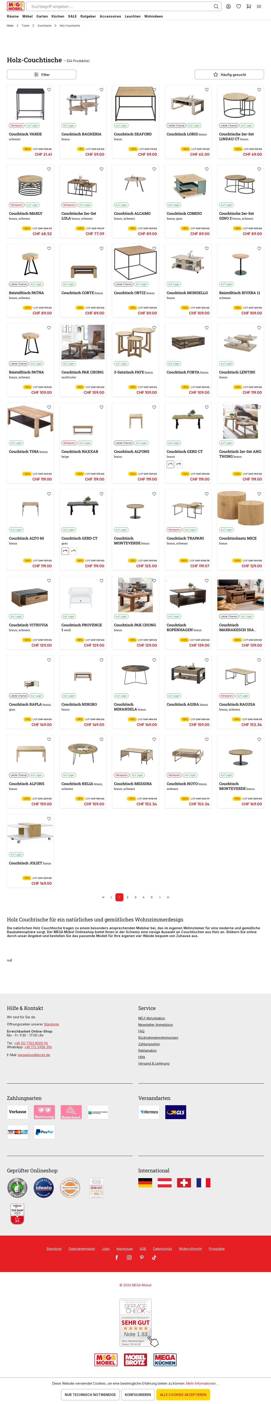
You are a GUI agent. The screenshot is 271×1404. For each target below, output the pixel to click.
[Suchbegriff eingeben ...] (124, 6)
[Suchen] (216, 6)
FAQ (141, 1031)
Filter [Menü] (42, 74)
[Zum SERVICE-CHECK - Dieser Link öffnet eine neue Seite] (135, 1323)
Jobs (106, 1249)
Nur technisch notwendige (90, 1395)
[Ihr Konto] (228, 6)
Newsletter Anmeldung (155, 1025)
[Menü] (259, 6)
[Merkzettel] (239, 6)
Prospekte (217, 1249)
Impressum (125, 1249)
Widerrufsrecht (190, 1249)
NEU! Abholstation (151, 1018)
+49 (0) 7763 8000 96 (31, 1043)
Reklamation (147, 1050)
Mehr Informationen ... (202, 1383)
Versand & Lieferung (153, 1063)
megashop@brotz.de (34, 1055)
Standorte (51, 1024)
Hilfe (141, 1057)
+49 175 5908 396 (38, 1047)
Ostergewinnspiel (81, 1249)
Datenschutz (162, 1249)
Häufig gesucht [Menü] (229, 74)
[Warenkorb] (249, 6)
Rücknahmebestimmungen (158, 1038)
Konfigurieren (138, 1395)
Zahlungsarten (149, 1044)
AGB (143, 1249)
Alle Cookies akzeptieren (183, 1395)
